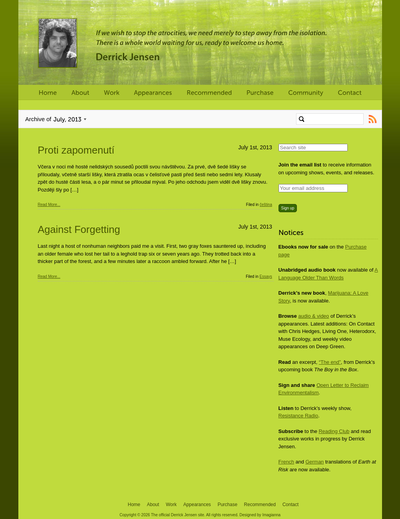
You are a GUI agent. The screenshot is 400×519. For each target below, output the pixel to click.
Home (134, 504)
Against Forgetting (79, 229)
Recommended (260, 504)
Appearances (197, 504)
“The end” (330, 362)
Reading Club (334, 431)
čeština (266, 204)
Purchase (228, 504)
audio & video (313, 316)
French (286, 462)
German (314, 462)
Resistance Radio (298, 416)
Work (171, 504)
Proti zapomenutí (76, 150)
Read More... (49, 204)
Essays (265, 276)
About (153, 504)
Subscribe (373, 119)
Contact (290, 504)
